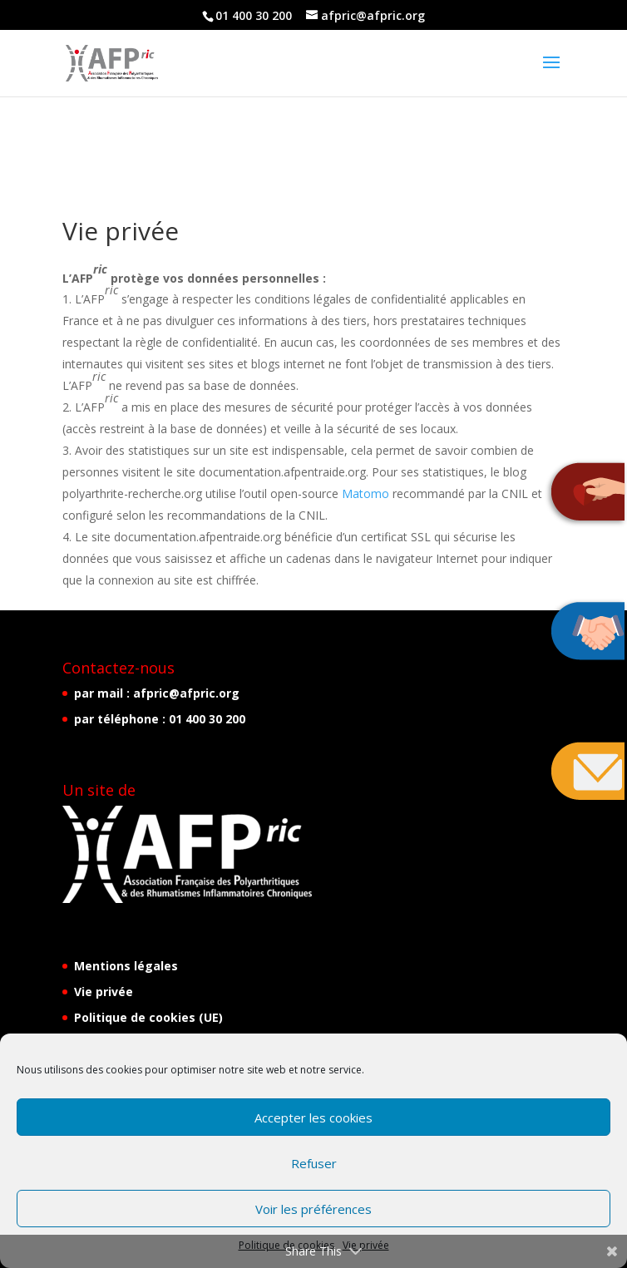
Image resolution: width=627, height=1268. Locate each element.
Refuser (314, 1163)
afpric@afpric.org (186, 693)
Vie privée (103, 991)
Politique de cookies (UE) (148, 1017)
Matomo (365, 493)
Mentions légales (126, 966)
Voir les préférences (313, 1209)
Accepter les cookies (313, 1117)
